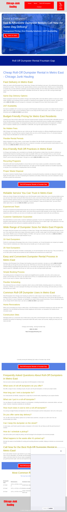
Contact (39, 7)
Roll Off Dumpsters (45, 3)
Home (29, 3)
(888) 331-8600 (10, 102)
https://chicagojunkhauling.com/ (33, 331)
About (35, 3)
